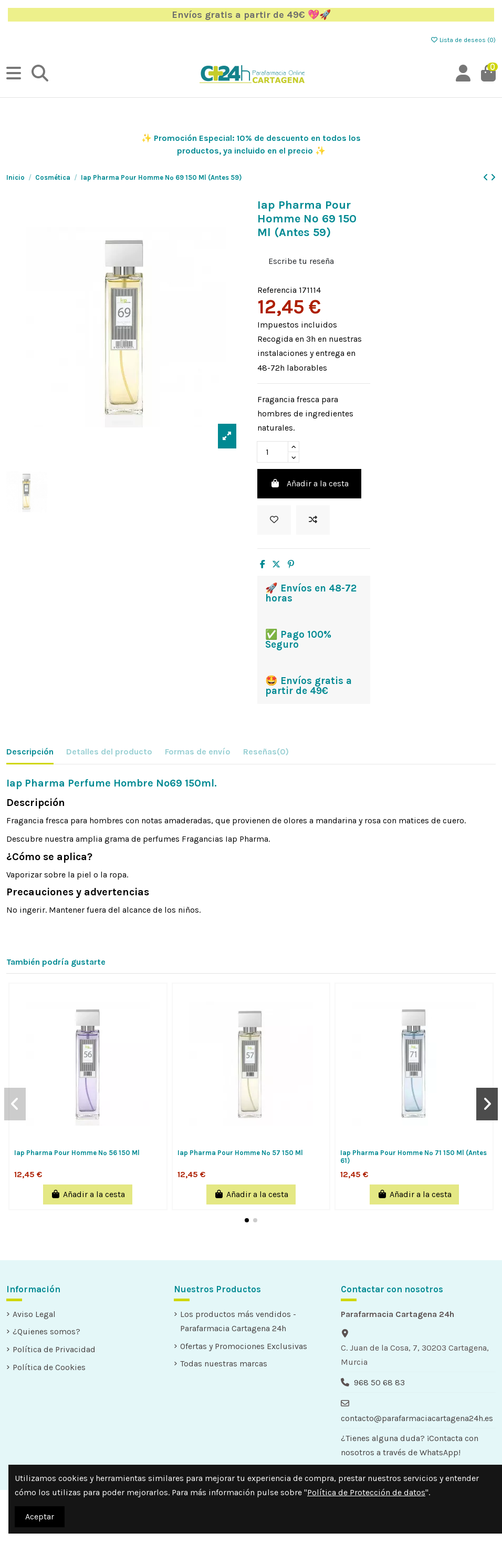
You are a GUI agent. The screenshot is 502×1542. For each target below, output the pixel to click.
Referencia (277, 290)
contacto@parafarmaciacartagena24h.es (417, 1418)
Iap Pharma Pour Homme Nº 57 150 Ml (240, 1153)
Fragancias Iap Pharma (225, 839)
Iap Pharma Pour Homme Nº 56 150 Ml (77, 1153)
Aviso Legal (34, 1314)
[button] (247, 1220)
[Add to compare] (313, 520)
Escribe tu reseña (301, 261)
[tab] (266, 753)
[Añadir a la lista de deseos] (274, 520)
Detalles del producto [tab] (109, 752)
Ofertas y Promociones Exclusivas (243, 1346)
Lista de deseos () (463, 40)
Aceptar (39, 1516)
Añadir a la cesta (309, 483)
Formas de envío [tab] (198, 752)
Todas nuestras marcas (223, 1364)
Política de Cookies (49, 1367)
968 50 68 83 (379, 1382)
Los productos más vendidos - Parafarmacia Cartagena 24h (238, 1321)
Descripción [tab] (30, 752)
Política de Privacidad (54, 1349)
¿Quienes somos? (46, 1331)
